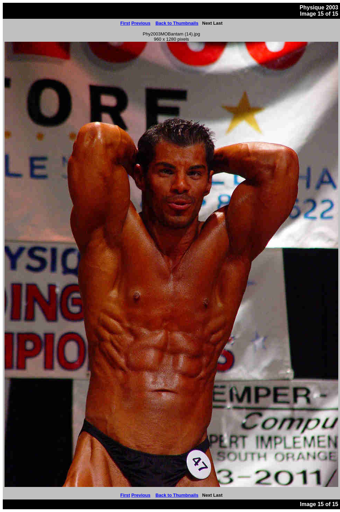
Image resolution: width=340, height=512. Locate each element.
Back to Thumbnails (177, 23)
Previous (141, 23)
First (125, 23)
